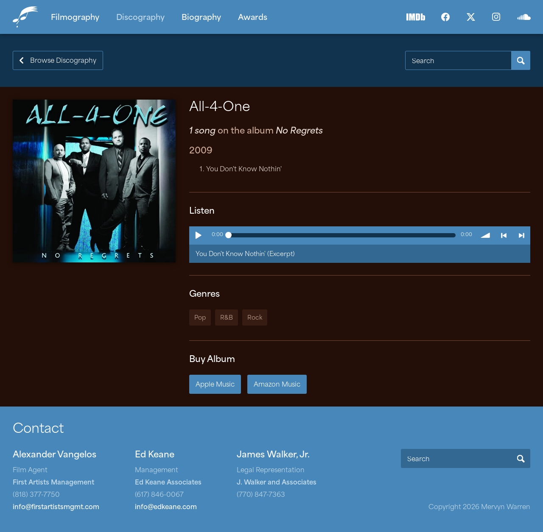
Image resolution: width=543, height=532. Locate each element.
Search (520, 60)
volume (486, 235)
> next (521, 235)
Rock (254, 318)
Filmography (75, 18)
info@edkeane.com (166, 507)
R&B (226, 318)
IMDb (416, 17)
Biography (201, 18)
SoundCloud (524, 17)
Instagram (496, 17)
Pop (200, 318)
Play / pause (198, 235)
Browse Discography (63, 61)
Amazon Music (277, 385)
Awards (252, 18)
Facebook (445, 17)
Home (27, 17)
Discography (140, 18)
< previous (503, 235)
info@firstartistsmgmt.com (56, 507)
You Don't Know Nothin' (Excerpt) (245, 254)
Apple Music (215, 385)
